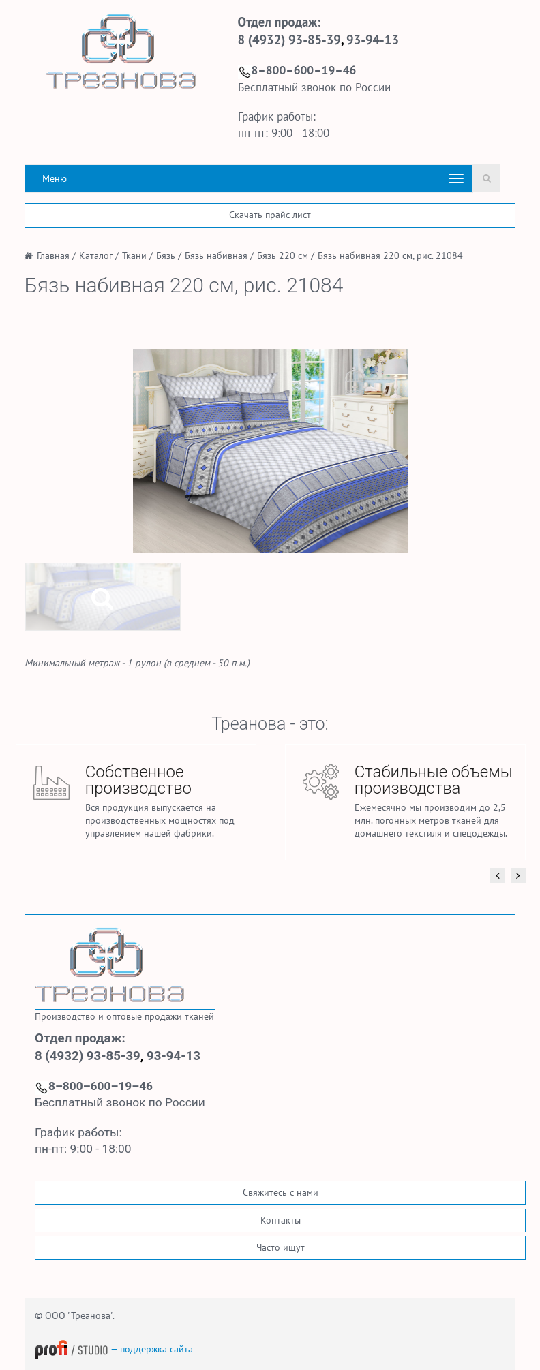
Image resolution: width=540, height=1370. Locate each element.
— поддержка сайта (114, 1349)
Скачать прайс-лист (270, 214)
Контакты (280, 1220)
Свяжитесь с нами (280, 1192)
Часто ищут (280, 1247)
